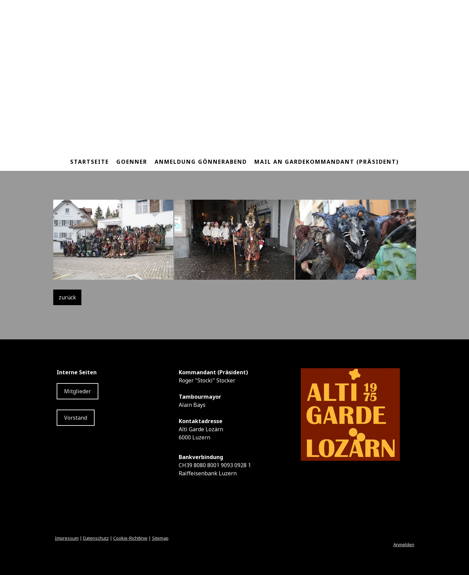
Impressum (67, 538)
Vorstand (75, 417)
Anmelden (403, 544)
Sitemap (160, 538)
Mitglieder (77, 391)
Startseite (89, 161)
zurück (67, 297)
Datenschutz (96, 538)
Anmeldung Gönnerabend (201, 161)
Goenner (131, 161)
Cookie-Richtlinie (130, 538)
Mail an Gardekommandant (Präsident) (326, 161)
